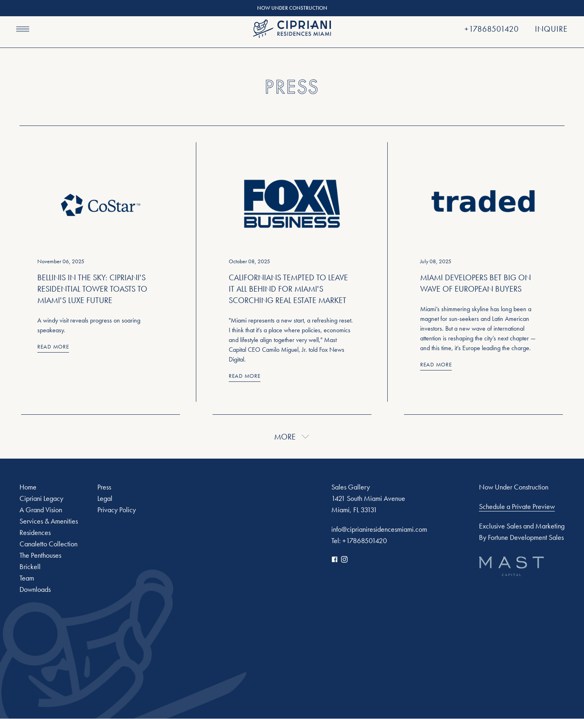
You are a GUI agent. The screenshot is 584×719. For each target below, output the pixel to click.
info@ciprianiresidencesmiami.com (379, 529)
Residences (35, 532)
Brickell (30, 566)
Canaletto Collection (48, 543)
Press (104, 487)
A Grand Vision (40, 509)
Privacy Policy (116, 509)
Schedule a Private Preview (517, 506)
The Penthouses (40, 555)
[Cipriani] (292, 28)
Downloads (35, 589)
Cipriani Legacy (41, 498)
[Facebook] (334, 559)
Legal (104, 498)
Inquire (551, 29)
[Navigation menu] (22, 28)
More (292, 436)
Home (27, 487)
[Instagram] (344, 559)
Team (26, 578)
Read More (53, 346)
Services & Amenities (48, 521)
